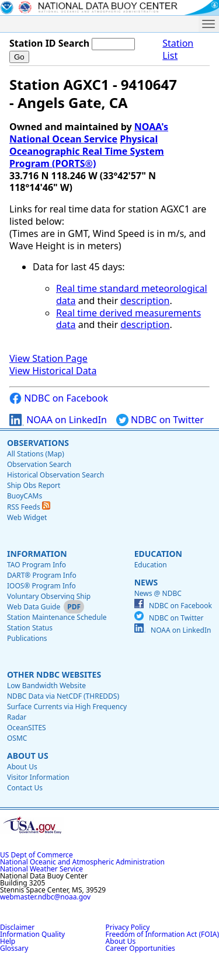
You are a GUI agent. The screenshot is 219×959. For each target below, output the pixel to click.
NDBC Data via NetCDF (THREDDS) (63, 696)
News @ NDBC (158, 593)
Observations (38, 442)
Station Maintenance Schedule (57, 617)
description (144, 300)
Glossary (14, 948)
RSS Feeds (28, 507)
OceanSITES (26, 728)
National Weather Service (41, 869)
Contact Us (25, 788)
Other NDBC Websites (54, 674)
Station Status (30, 628)
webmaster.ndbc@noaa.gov (45, 897)
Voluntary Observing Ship (49, 596)
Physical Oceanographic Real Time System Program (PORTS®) (86, 151)
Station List (177, 49)
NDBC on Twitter (160, 420)
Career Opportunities (140, 948)
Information (37, 553)
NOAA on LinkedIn (58, 420)
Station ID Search (49, 43)
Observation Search (39, 464)
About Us (27, 755)
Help (7, 941)
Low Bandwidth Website (46, 686)
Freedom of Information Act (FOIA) (162, 934)
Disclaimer (17, 927)
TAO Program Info (36, 565)
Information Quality (32, 934)
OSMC (17, 738)
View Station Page (48, 358)
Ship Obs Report (33, 485)
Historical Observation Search (55, 475)
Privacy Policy (128, 927)
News (146, 582)
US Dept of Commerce (36, 855)
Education (158, 553)
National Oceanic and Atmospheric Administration (82, 862)
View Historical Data (52, 370)
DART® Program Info (42, 575)
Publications (27, 638)
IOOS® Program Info (41, 586)
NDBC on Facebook (58, 398)
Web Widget (27, 517)
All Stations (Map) (35, 454)
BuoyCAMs (24, 496)
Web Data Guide (33, 607)
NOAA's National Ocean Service (88, 132)
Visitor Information (38, 777)
